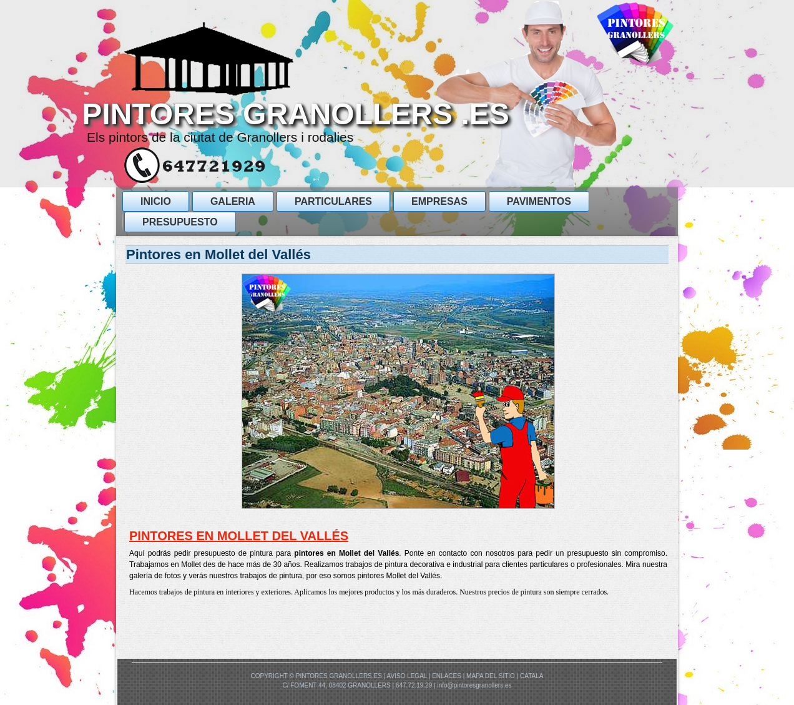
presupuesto (180, 222)
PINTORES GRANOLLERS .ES (295, 114)
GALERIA (232, 201)
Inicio (155, 201)
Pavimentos (539, 201)
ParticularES (333, 201)
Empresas (439, 201)
